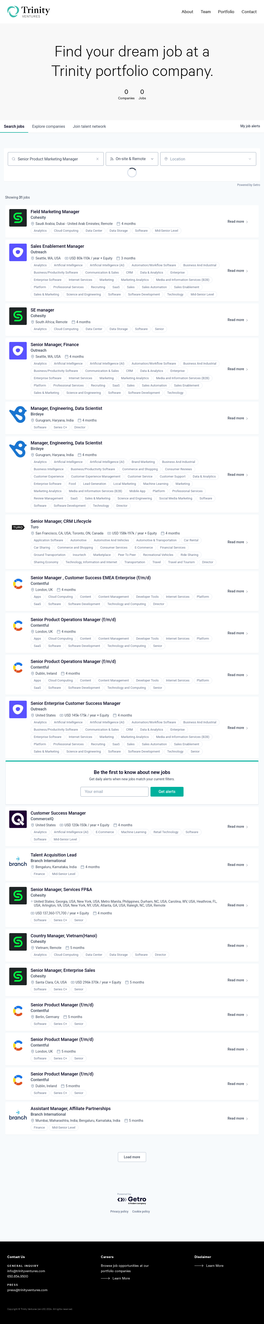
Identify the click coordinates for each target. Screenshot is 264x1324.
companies (48, 126)
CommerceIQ (42, 819)
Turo (35, 527)
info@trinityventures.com (26, 1271)
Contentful (40, 583)
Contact (249, 11)
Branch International (48, 860)
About (187, 11)
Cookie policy (141, 1211)
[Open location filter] (250, 159)
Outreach (38, 252)
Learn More (121, 1278)
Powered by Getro (248, 185)
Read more (240, 222)
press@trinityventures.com (27, 1289)
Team (206, 11)
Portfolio (226, 11)
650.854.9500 (17, 1276)
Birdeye (37, 414)
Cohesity (38, 217)
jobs (14, 126)
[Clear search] (97, 159)
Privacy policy (119, 1211)
